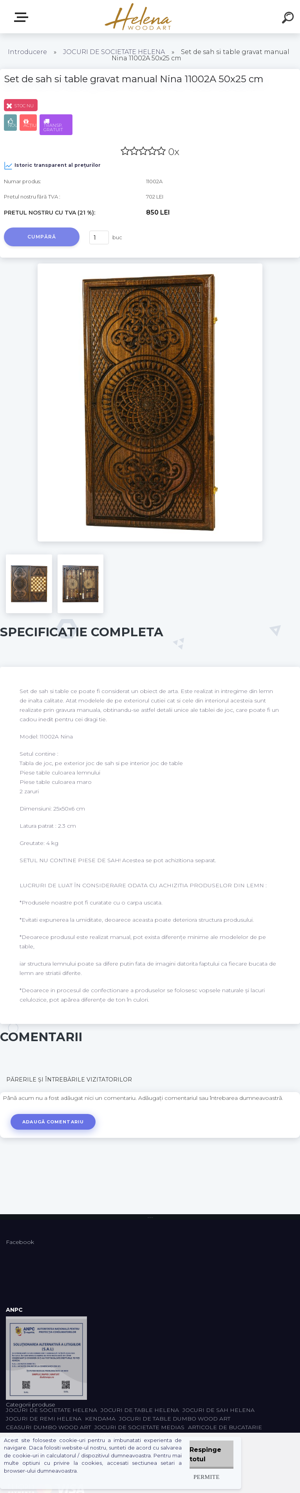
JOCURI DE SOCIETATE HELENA (114, 52)
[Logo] (138, 17)
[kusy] (99, 237)
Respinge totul (205, 1454)
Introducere (27, 52)
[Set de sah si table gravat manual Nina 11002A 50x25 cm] (150, 266)
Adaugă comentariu (54, 1122)
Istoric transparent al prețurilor (52, 165)
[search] (289, 19)
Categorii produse (23, 17)
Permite (206, 1477)
